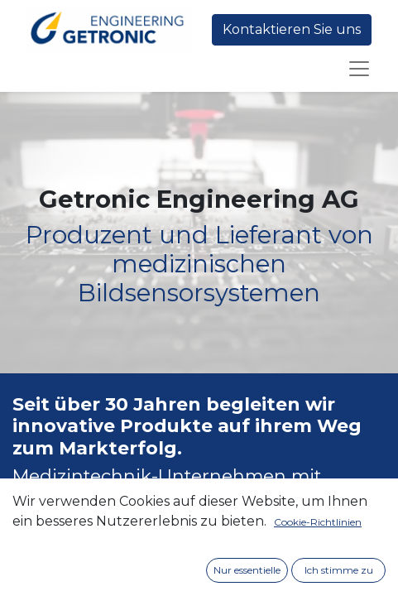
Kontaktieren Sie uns (292, 29)
